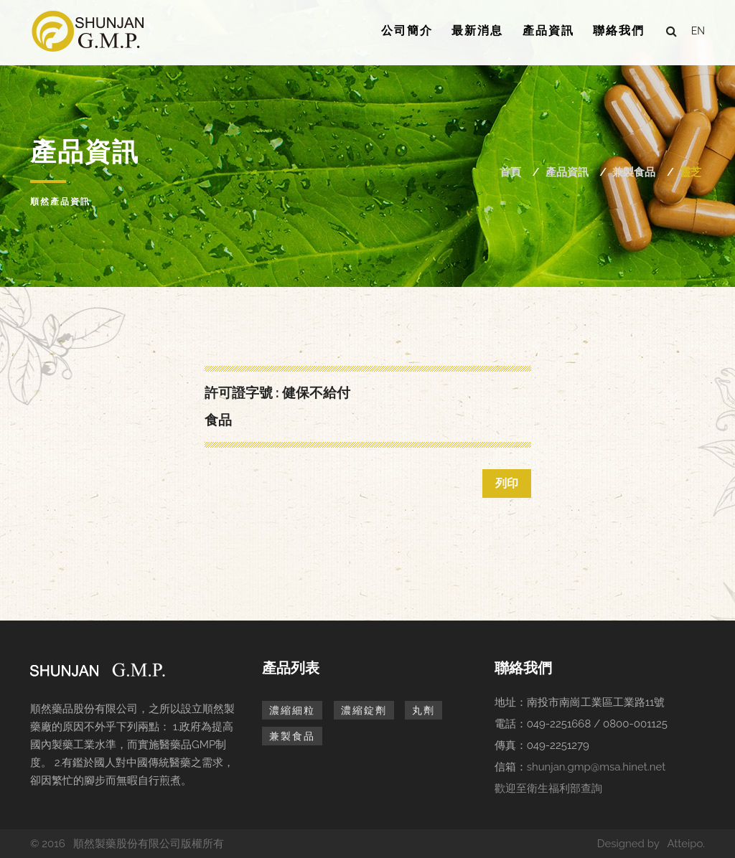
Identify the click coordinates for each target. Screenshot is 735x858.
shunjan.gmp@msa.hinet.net (596, 766)
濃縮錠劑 (364, 710)
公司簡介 (407, 30)
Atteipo (685, 843)
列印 (506, 483)
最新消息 (477, 30)
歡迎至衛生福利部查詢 (548, 788)
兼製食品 (633, 172)
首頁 (510, 172)
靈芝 (690, 172)
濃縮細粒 (292, 710)
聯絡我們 (619, 30)
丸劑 (423, 710)
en (698, 31)
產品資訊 (548, 30)
